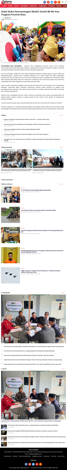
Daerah (59, 6)
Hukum (16, 6)
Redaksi (15, 456)
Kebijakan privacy (37, 456)
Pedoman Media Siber (25, 456)
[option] (17, 162)
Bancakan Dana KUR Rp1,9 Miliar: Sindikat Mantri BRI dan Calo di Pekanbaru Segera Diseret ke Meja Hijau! (34, 346)
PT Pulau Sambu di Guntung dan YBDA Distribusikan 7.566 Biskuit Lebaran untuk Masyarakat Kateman (47, 170)
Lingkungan (43, 6)
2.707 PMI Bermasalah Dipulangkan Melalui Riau (36, 190)
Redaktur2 (8, 18)
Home (4, 6)
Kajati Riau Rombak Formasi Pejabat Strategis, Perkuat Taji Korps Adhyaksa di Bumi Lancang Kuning (33, 360)
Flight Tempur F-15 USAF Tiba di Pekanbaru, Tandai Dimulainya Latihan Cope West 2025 (40, 271)
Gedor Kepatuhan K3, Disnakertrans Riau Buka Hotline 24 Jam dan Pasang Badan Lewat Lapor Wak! (32, 364)
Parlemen (51, 6)
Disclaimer (47, 456)
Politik (10, 6)
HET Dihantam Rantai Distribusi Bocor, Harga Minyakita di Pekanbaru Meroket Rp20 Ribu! (29, 351)
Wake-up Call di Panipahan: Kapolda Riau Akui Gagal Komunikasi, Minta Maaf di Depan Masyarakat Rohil (16, 170)
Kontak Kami (60, 456)
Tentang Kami (8, 456)
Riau (23, 188)
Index (61, 115)
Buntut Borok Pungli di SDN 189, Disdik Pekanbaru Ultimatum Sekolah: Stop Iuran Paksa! (29, 355)
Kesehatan (33, 6)
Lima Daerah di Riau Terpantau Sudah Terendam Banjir (38, 210)
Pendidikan (24, 6)
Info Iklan (53, 456)
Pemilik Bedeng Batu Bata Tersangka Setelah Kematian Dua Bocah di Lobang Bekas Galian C (42, 251)
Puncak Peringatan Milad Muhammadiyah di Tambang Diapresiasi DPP (42, 231)
